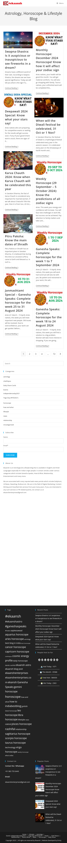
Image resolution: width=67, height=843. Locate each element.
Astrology (40, 834)
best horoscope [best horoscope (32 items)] (25, 643)
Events (5, 390)
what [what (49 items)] (7, 755)
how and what (8, 407)
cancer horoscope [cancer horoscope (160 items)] (15, 647)
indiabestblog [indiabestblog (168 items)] (13, 706)
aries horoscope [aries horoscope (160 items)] (14, 639)
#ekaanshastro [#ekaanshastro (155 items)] (13, 621)
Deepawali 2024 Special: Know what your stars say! (16, 117)
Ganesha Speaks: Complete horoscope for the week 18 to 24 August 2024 (49, 317)
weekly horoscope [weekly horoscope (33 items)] (23, 752)
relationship (7, 420)
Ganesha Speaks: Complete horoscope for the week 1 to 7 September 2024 (49, 257)
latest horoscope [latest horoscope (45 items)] (11, 711)
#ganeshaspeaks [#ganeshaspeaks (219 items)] (15, 626)
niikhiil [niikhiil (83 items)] (8, 724)
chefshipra (7, 381)
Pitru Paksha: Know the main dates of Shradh (16, 240)
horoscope (7, 403)
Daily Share (52, 837)
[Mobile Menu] (60, 3)
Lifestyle (31, 834)
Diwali (47, 836)
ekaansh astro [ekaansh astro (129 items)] (23, 665)
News (34, 837)
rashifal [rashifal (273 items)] (10, 729)
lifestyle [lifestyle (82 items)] (21, 719)
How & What (26, 837)
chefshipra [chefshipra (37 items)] (8, 656)
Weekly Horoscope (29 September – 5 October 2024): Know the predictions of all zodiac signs (48, 191)
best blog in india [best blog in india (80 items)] (13, 643)
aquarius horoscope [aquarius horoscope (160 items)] (16, 634)
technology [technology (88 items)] (10, 747)
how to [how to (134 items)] (13, 701)
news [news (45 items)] (27, 720)
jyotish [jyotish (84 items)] (25, 706)
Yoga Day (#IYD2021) (10, 398)
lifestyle (6, 412)
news (5, 416)
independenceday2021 (11, 393)
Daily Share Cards (9, 385)
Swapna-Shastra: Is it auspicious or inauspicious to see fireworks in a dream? (17, 59)
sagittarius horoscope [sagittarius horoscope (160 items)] (17, 733)
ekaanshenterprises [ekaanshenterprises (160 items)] (16, 673)
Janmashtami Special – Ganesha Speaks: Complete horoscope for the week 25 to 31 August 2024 (18, 300)
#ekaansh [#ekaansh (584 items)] (13, 616)
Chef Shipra (55, 836)
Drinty (59, 840)
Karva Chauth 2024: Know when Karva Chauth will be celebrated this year (18, 181)
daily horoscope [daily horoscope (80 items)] (20, 660)
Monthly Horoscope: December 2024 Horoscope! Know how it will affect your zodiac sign (48, 60)
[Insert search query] (33, 363)
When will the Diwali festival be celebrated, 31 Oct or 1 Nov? (48, 127)
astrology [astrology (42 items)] (27, 639)
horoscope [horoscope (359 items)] (13, 696)
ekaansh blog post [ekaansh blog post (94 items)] (14, 668)
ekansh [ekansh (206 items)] (12, 682)
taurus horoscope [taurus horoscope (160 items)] (15, 742)
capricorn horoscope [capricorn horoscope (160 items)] (17, 651)
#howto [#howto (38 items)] (7, 631)
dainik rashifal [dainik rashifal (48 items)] (10, 665)
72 (54, 353)
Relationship (15, 837)
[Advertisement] (33, 528)
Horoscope (42, 837)
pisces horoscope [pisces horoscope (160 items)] (22, 724)
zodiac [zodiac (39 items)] (11, 755)
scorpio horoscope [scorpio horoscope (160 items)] (16, 738)
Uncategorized (8, 425)
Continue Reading (11, 88)
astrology (6, 377)
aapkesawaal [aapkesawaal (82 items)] (16, 630)
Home (24, 834)
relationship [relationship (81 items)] (21, 729)
